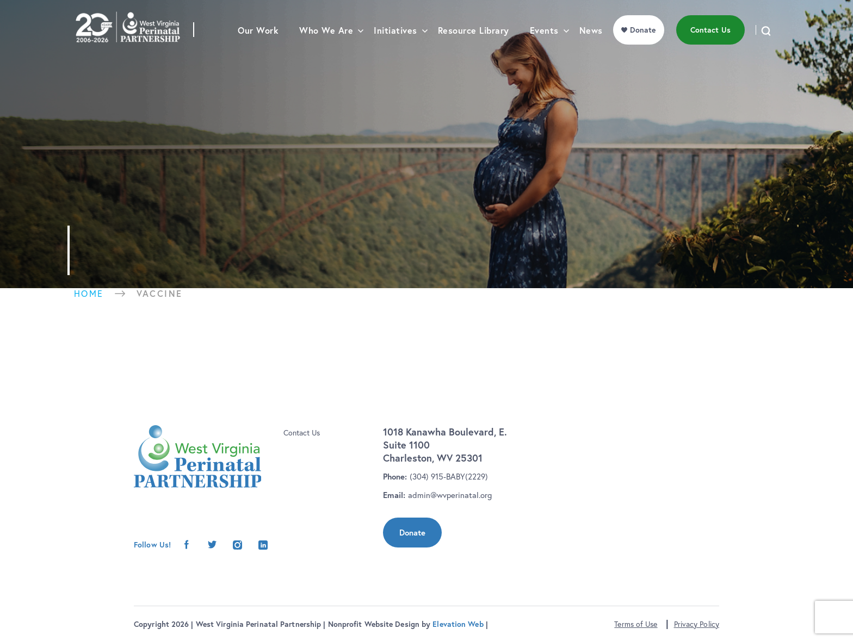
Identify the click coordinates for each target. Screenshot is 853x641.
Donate (412, 532)
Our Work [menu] (258, 52)
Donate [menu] (643, 51)
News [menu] (591, 52)
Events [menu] (544, 52)
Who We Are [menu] (326, 52)
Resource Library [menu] (473, 52)
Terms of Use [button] (635, 624)
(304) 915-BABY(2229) (449, 476)
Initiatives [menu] (395, 52)
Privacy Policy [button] (696, 624)
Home (89, 293)
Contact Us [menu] (710, 51)
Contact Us (301, 433)
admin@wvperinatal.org (450, 495)
